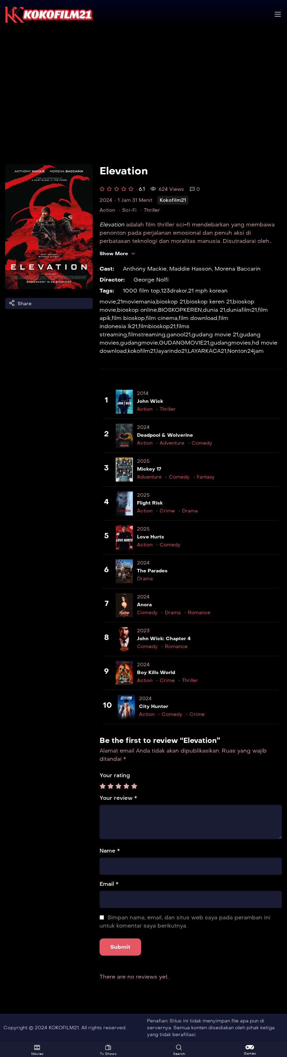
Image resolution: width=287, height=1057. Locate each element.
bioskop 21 (170, 301)
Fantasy (206, 477)
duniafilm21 (241, 310)
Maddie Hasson (190, 268)
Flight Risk (150, 503)
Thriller (152, 210)
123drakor (173, 290)
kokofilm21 (142, 351)
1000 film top (141, 290)
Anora (144, 605)
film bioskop (128, 318)
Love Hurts (150, 537)
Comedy (202, 443)
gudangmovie (139, 342)
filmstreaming (146, 334)
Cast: (107, 268)
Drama (190, 511)
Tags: (107, 290)
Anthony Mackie (145, 268)
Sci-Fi (129, 210)
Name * (110, 850)
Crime (167, 511)
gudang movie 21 (215, 334)
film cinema (161, 318)
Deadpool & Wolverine (165, 435)
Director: (112, 279)
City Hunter (153, 706)
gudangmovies (230, 342)
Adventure (172, 443)
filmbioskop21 (156, 326)
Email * (109, 884)
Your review (118, 798)
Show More (118, 253)
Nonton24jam (245, 351)
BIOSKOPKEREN (180, 310)
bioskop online (137, 310)
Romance (199, 612)
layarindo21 (172, 351)
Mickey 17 (149, 469)
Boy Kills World (156, 672)
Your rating (115, 775)
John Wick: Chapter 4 (164, 639)
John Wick (150, 401)
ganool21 (179, 334)
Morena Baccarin (238, 268)
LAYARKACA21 (207, 351)
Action (107, 210)
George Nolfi (151, 279)
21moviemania (136, 301)
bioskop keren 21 (209, 301)
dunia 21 (214, 310)
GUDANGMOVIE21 (184, 342)
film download (198, 318)
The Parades (152, 571)
